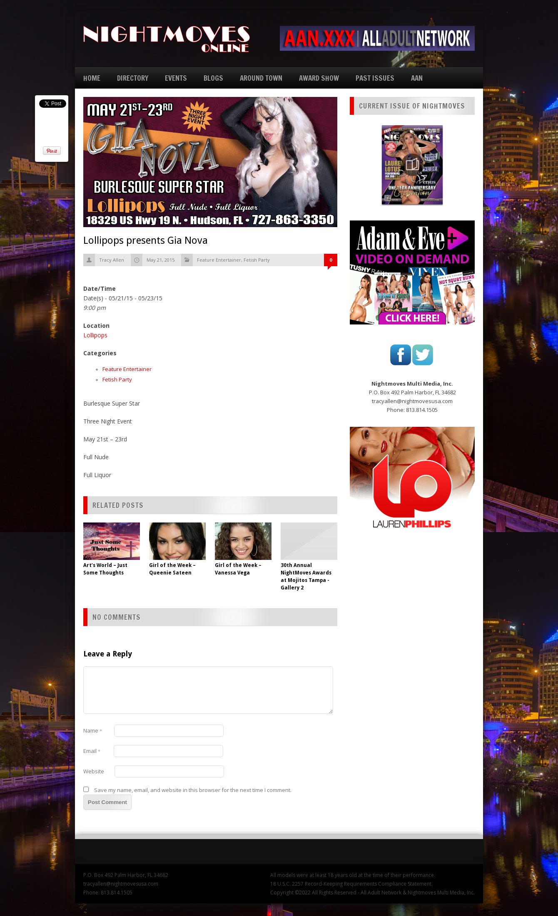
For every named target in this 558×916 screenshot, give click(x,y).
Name (92, 730)
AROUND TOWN (261, 78)
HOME (91, 78)
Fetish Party (257, 260)
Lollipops (95, 335)
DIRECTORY (132, 78)
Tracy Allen (111, 260)
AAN (417, 78)
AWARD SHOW (319, 78)
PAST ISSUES (375, 78)
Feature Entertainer (219, 260)
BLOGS (213, 78)
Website (93, 771)
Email (91, 751)
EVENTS (176, 78)
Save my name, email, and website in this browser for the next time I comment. (192, 790)
